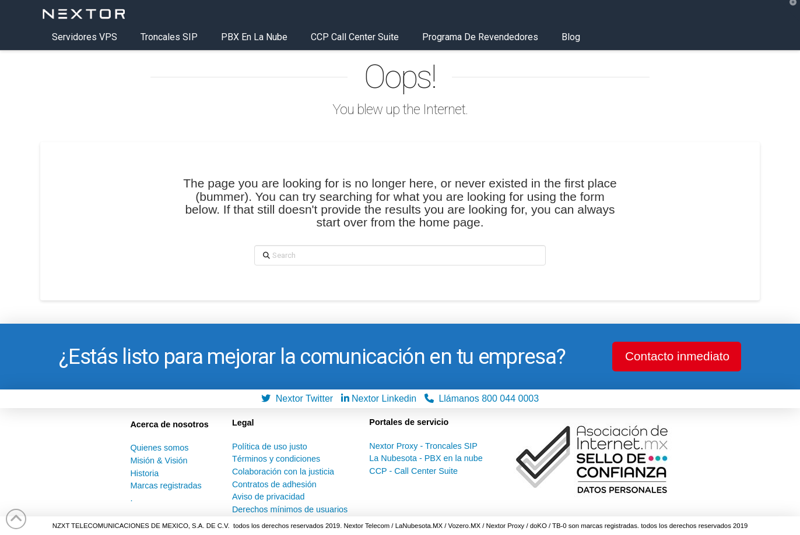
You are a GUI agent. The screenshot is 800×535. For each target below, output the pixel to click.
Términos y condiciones (276, 458)
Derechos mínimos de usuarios (290, 509)
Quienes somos (159, 447)
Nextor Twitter (299, 398)
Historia (144, 473)
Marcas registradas (165, 485)
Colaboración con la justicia (283, 471)
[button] (789, 11)
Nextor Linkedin (381, 398)
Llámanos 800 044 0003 (481, 398)
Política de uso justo (269, 446)
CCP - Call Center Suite (413, 471)
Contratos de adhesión (274, 484)
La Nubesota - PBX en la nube (425, 458)
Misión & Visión (158, 460)
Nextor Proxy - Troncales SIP (423, 446)
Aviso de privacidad (268, 496)
